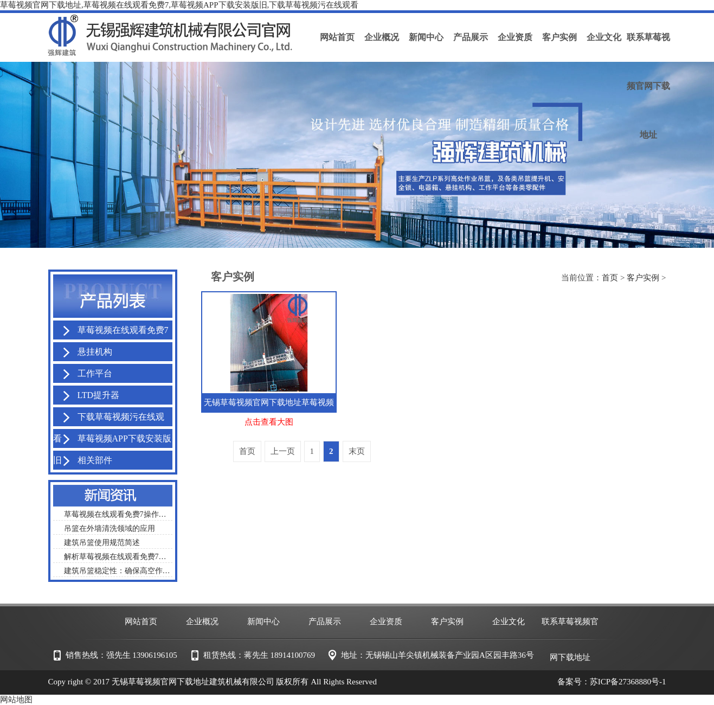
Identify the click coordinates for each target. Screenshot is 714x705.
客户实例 (643, 277)
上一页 (283, 451)
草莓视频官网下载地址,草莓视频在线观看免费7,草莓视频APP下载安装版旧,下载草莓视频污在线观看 (179, 5)
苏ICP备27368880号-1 (628, 681)
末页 (357, 451)
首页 (610, 277)
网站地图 (16, 699)
